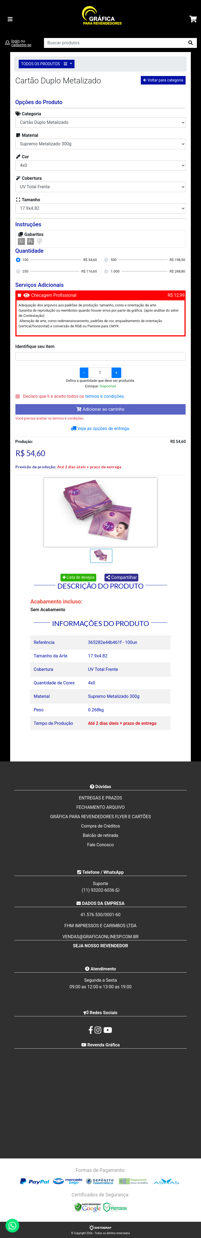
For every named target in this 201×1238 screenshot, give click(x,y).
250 (26, 271)
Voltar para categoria (163, 80)
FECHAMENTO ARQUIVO (100, 807)
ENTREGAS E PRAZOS (100, 798)
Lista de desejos (78, 577)
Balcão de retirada (100, 835)
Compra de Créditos (100, 826)
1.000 (115, 271)
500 (114, 260)
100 (26, 260)
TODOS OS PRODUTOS (45, 64)
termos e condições (104, 396)
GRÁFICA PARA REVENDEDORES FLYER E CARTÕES (100, 816)
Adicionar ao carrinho (100, 409)
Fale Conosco (100, 844)
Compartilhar (121, 577)
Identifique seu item (35, 346)
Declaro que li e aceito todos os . (73, 396)
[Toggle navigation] (10, 19)
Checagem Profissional (54, 295)
